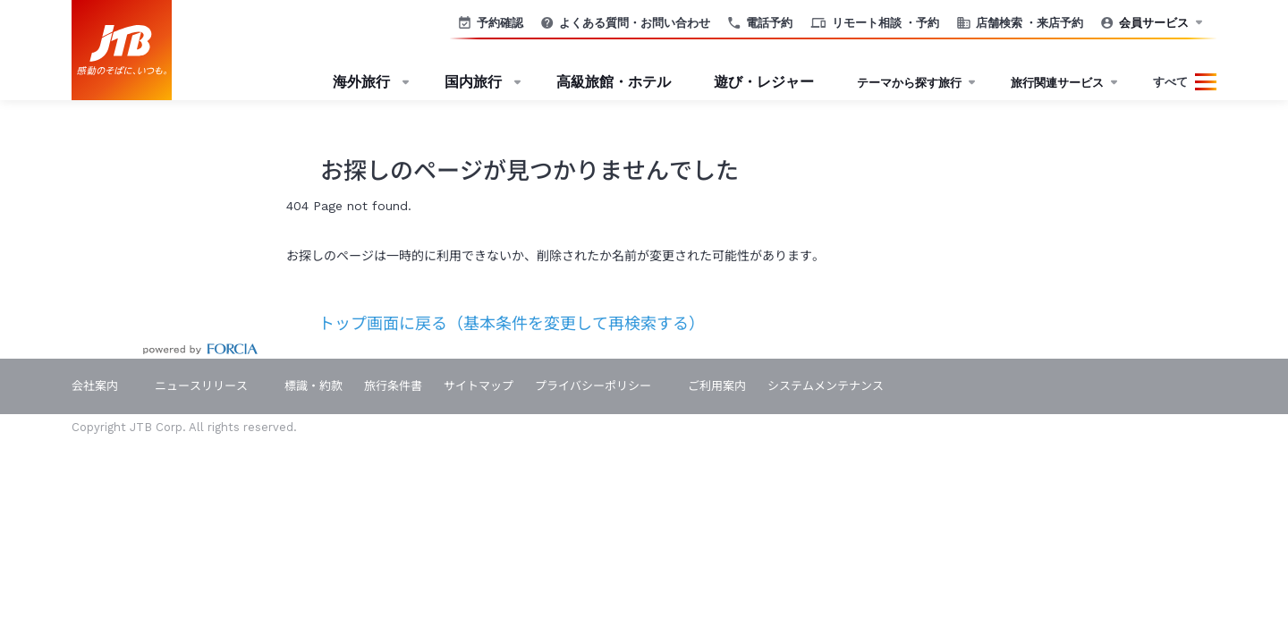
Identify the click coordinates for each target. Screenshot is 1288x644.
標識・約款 (313, 386)
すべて (1170, 82)
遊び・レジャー (764, 81)
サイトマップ (478, 386)
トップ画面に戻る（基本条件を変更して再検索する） (495, 323)
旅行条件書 (393, 386)
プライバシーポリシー (593, 386)
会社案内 (95, 386)
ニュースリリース (201, 386)
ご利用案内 (717, 386)
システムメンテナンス (825, 386)
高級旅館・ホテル (613, 81)
